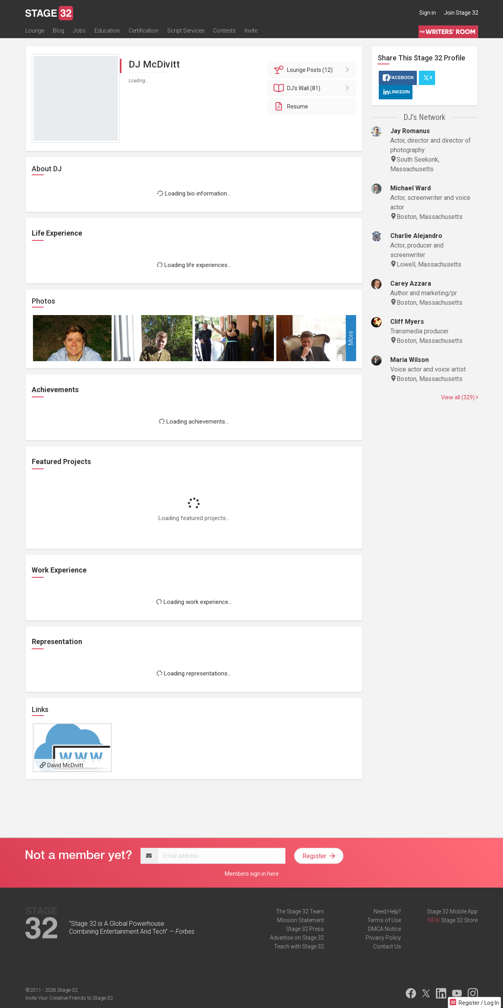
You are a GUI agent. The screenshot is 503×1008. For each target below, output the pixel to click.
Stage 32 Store (459, 920)
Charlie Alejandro (416, 236)
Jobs (79, 30)
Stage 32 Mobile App (452, 911)
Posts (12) (313, 70)
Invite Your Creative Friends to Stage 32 (69, 998)
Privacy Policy (383, 937)
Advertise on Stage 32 (297, 937)
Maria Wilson (409, 360)
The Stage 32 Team (300, 911)
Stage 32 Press (305, 929)
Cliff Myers (407, 321)
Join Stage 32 (461, 13)
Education (107, 30)
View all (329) (459, 397)
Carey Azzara (410, 283)
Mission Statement (300, 920)
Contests (224, 30)
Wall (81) (313, 88)
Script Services (185, 30)
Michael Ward (410, 188)
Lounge (34, 30)
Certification (143, 30)
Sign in (427, 13)
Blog (58, 30)
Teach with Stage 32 (299, 946)
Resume (291, 106)
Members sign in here (252, 874)
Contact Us (387, 946)
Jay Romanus (410, 131)
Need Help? (387, 911)
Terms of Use (384, 920)
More (351, 338)
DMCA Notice (384, 929)
